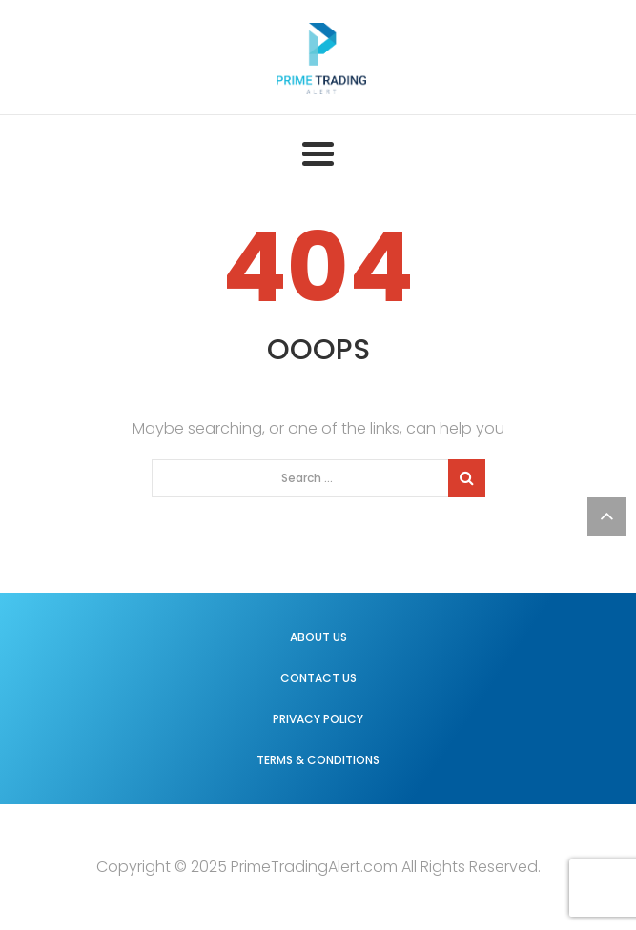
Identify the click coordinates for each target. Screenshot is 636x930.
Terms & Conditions (318, 760)
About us (318, 637)
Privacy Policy (318, 719)
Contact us (318, 678)
